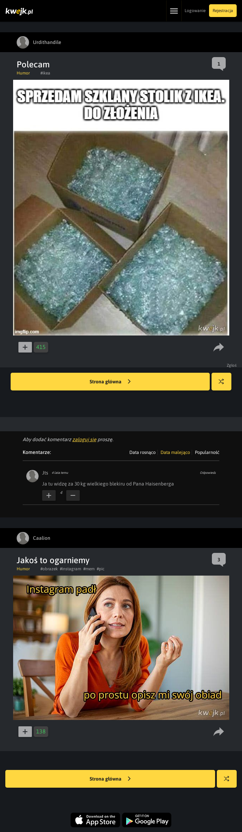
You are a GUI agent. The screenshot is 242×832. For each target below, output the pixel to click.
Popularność (207, 452)
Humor (23, 73)
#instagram (70, 568)
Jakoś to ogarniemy (53, 560)
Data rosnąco (142, 452)
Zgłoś (232, 365)
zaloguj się (84, 439)
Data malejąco (175, 452)
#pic (101, 568)
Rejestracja (223, 10)
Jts (45, 473)
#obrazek (49, 568)
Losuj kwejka (224, 384)
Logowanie (195, 10)
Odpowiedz (208, 473)
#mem (89, 568)
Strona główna (110, 382)
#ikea (45, 73)
